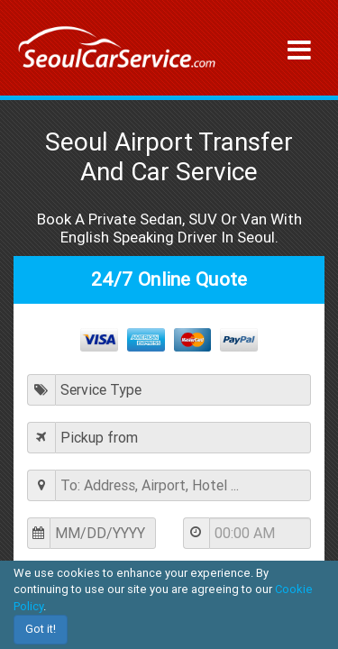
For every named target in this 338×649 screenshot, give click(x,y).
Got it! (40, 628)
